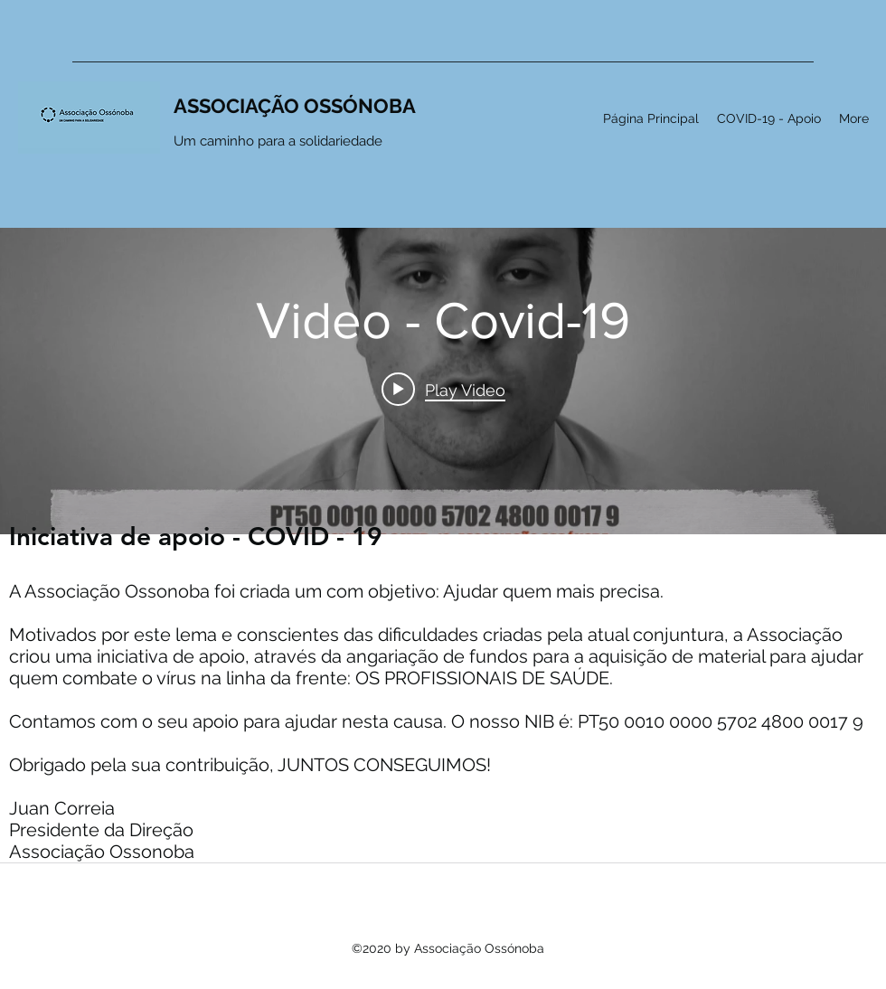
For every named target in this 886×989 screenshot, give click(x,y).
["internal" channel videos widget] (443, 349)
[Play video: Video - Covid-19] (443, 389)
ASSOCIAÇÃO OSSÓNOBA (295, 106)
